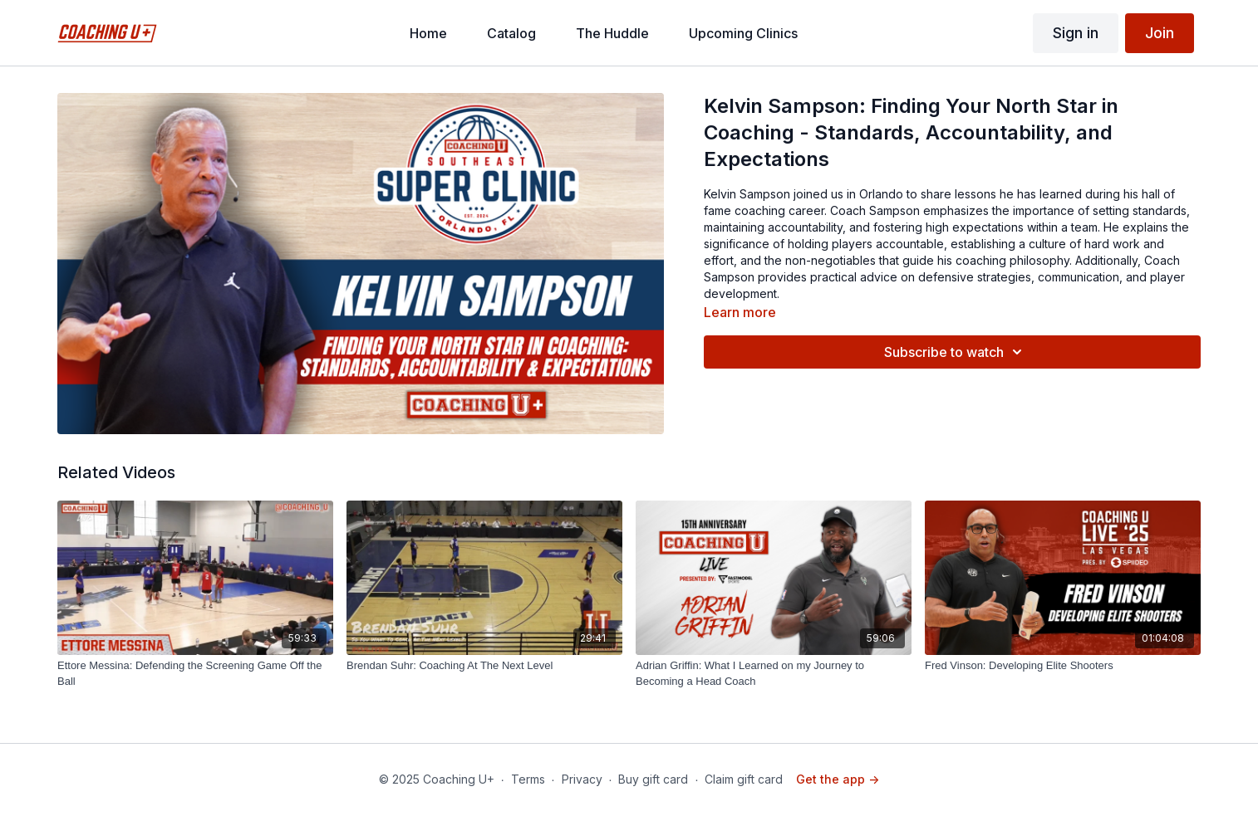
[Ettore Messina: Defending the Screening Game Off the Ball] (195, 673)
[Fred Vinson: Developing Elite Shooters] (1063, 665)
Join (1159, 33)
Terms (528, 779)
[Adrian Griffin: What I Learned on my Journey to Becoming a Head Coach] (774, 673)
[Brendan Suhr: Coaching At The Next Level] (484, 665)
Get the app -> (837, 779)
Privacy (582, 779)
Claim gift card (744, 779)
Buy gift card (653, 779)
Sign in (1075, 33)
